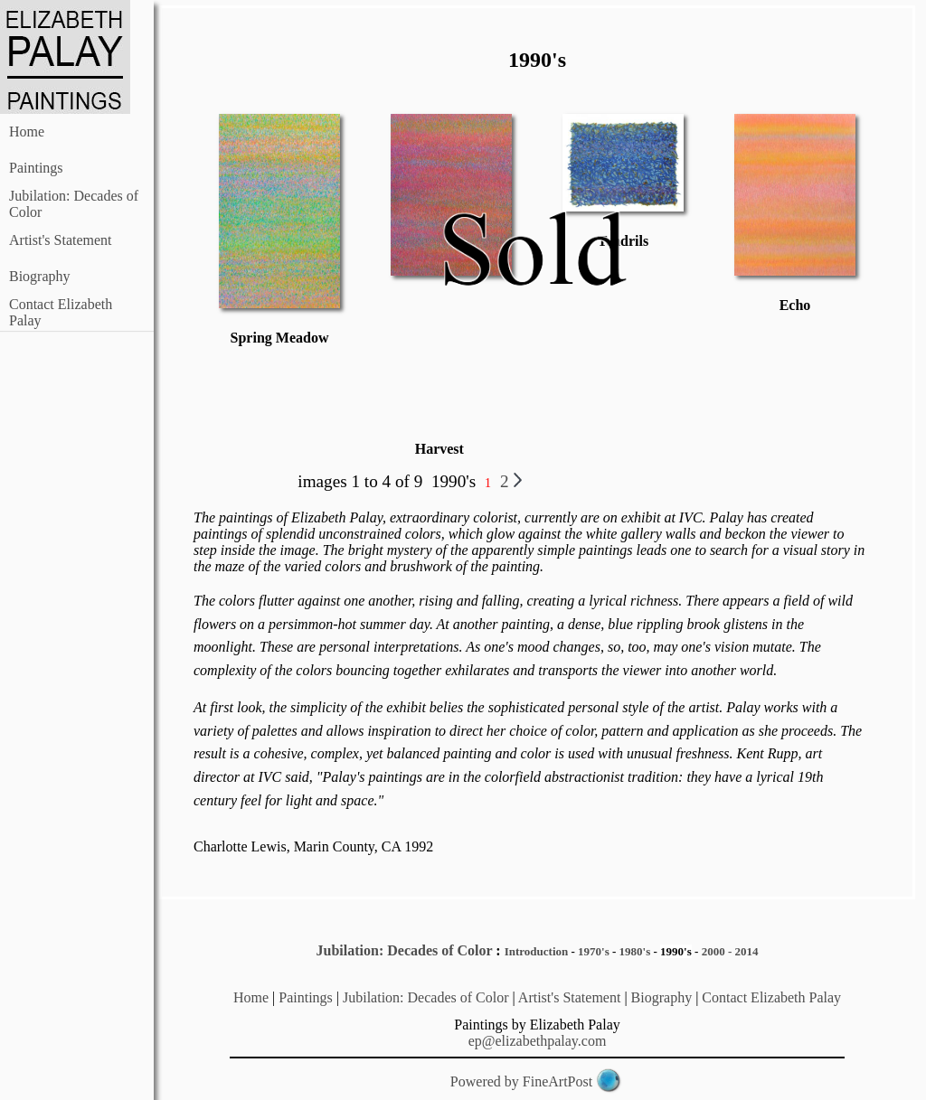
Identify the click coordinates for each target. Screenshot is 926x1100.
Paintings (36, 167)
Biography (40, 276)
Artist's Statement (60, 240)
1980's (635, 951)
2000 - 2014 (730, 951)
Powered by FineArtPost (521, 1081)
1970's (593, 951)
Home (26, 131)
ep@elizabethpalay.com (537, 1040)
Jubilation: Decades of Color (405, 950)
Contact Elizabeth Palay (771, 997)
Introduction (537, 951)
